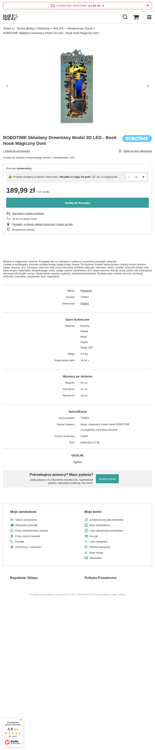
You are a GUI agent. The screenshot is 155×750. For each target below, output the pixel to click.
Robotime (44, 28)
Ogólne (85, 303)
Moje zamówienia (100, 525)
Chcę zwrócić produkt (27, 536)
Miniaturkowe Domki (80, 28)
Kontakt (19, 541)
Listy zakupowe (98, 541)
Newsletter (96, 557)
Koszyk (94, 536)
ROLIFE (58, 28)
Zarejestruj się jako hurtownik (106, 519)
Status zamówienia (26, 519)
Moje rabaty (96, 552)
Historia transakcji (100, 546)
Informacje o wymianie (28, 546)
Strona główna (26, 28)
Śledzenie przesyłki (26, 525)
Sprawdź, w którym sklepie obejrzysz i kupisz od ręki (42, 224)
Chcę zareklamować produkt (31, 530)
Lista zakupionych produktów (106, 530)
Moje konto (93, 511)
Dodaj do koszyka (77, 203)
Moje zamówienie (23, 511)
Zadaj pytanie (107, 478)
